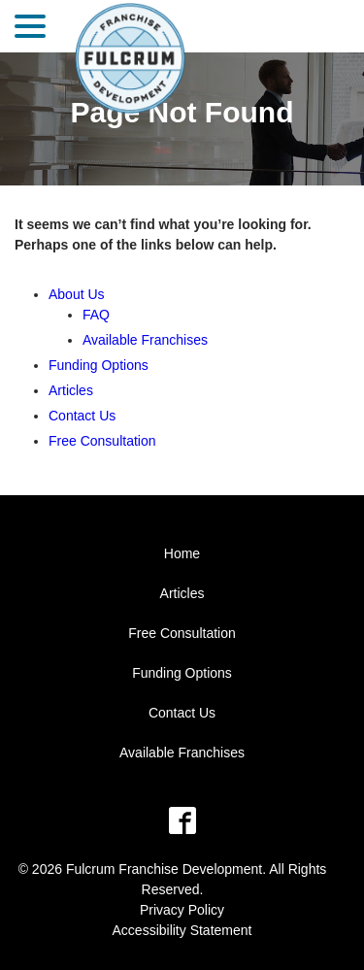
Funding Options (99, 365)
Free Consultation (102, 441)
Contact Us (82, 415)
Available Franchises (145, 340)
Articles (71, 390)
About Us (77, 294)
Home (182, 553)
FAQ (96, 314)
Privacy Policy (182, 910)
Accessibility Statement (182, 930)
